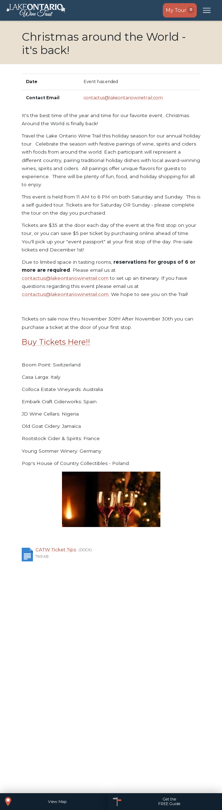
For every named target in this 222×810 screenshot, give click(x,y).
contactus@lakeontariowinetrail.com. (66, 294)
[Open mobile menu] (207, 10)
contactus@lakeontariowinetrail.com (123, 97)
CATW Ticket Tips (56, 549)
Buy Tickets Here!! (56, 341)
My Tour (180, 10)
